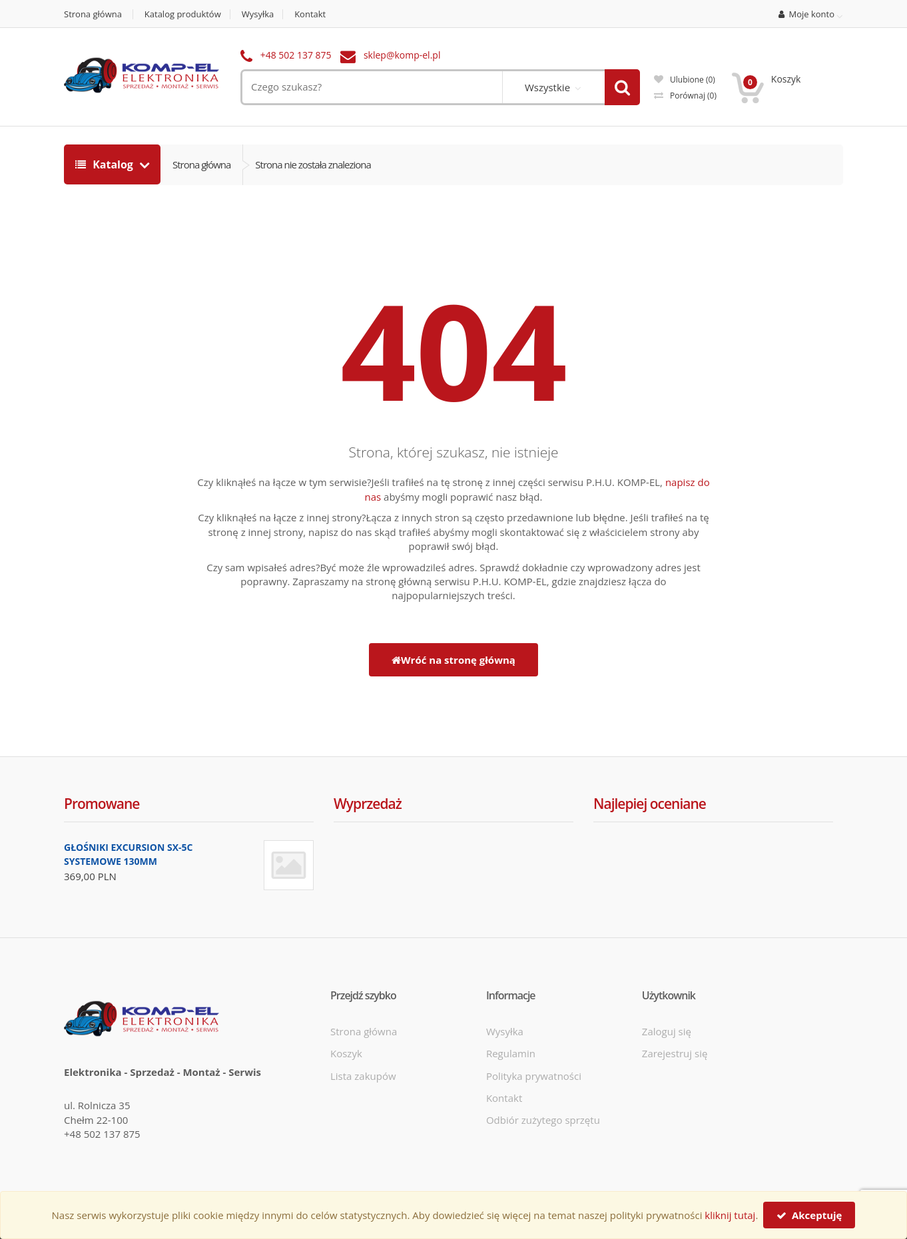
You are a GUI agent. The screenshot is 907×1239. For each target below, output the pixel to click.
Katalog (105, 164)
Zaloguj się (666, 1031)
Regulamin (510, 1053)
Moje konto (806, 14)
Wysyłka (258, 14)
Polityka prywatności (533, 1076)
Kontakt (310, 14)
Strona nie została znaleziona (313, 164)
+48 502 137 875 (296, 55)
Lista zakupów (363, 1076)
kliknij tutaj (730, 1215)
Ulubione (684, 79)
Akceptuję (809, 1215)
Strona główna (93, 14)
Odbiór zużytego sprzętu (543, 1119)
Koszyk (346, 1053)
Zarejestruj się (675, 1053)
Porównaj (685, 95)
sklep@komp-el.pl (402, 55)
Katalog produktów (183, 14)
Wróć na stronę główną (453, 659)
